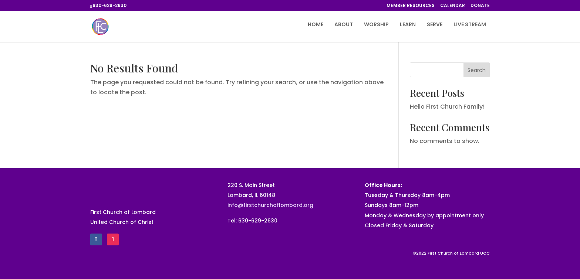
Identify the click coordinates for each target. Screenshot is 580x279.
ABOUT (343, 25)
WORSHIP (376, 25)
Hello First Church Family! (447, 106)
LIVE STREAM (469, 25)
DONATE (480, 5)
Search (477, 70)
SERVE (434, 25)
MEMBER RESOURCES (411, 5)
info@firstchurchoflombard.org (270, 205)
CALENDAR (452, 5)
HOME (315, 25)
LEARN (408, 25)
